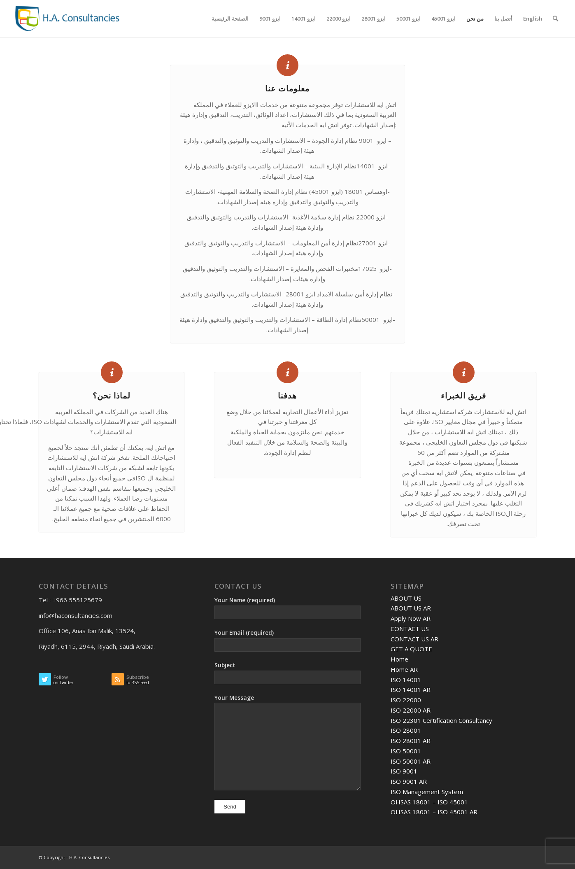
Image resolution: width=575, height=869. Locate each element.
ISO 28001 (406, 730)
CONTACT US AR (414, 639)
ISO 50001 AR (411, 761)
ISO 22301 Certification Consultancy (441, 720)
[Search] (555, 18)
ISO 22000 (406, 700)
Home (399, 659)
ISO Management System (427, 791)
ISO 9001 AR (409, 781)
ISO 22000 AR (411, 710)
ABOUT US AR (411, 608)
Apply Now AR (411, 618)
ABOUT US (406, 598)
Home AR (404, 669)
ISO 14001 (406, 680)
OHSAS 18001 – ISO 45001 (429, 802)
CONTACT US (410, 628)
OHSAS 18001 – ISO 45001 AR (434, 812)
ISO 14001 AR (411, 689)
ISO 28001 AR (411, 740)
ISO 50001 (406, 751)
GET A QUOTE (411, 649)
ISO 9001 (404, 771)
